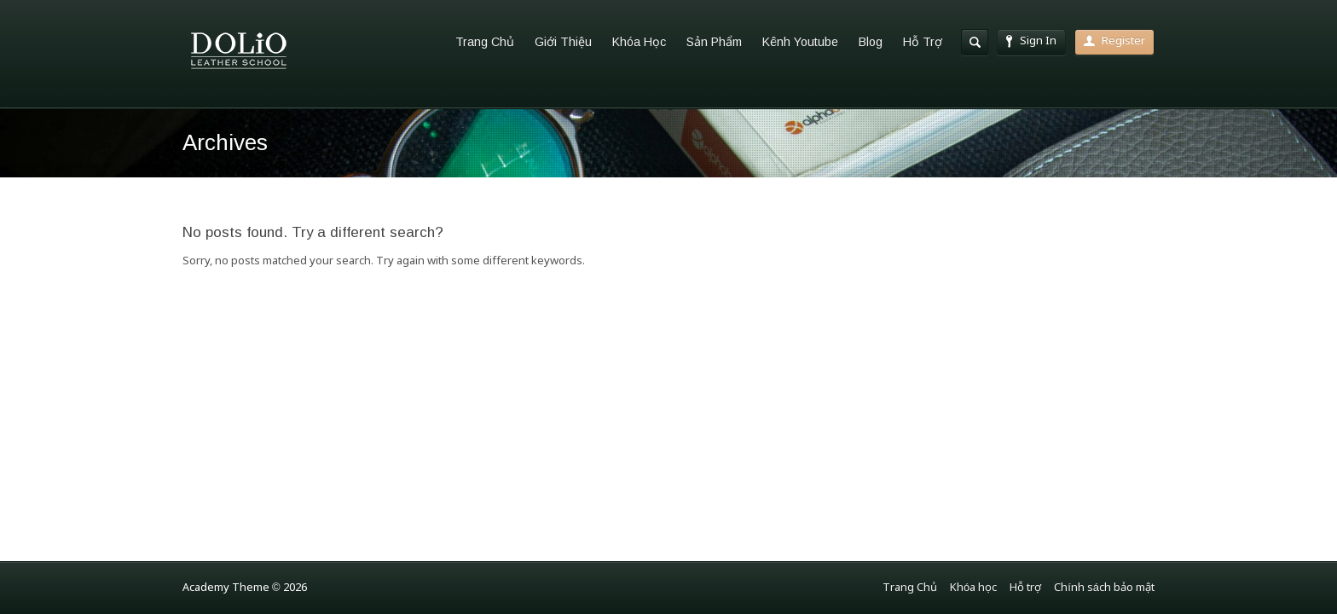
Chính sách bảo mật (1104, 588)
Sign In (1031, 41)
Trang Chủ (484, 42)
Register (1114, 41)
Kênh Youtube (800, 42)
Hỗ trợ (1025, 588)
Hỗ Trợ (922, 42)
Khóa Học (639, 42)
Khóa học (973, 588)
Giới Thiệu (563, 42)
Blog (871, 42)
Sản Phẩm (714, 42)
